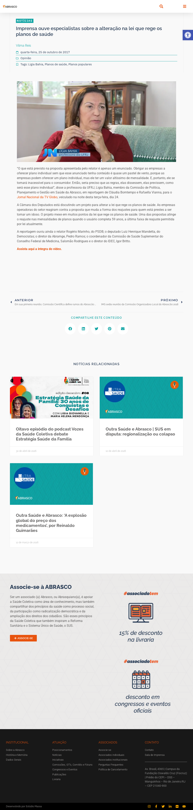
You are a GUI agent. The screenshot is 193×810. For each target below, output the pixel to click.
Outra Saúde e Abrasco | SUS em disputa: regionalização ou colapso (140, 431)
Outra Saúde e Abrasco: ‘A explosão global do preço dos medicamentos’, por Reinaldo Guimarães (51, 523)
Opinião (25, 58)
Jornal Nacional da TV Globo (37, 197)
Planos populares (80, 64)
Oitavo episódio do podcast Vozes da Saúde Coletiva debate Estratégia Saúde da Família (49, 434)
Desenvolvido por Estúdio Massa (24, 806)
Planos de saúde (56, 64)
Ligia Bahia (35, 64)
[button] (188, 35)
